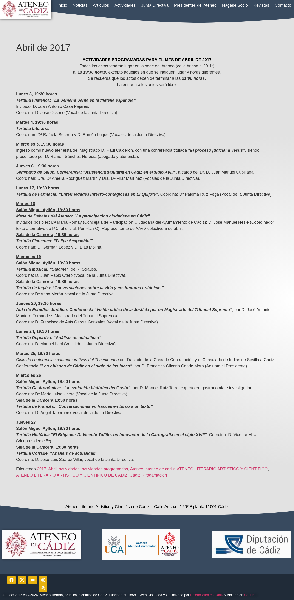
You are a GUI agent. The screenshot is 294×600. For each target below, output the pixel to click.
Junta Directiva (155, 5)
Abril (52, 469)
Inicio (62, 5)
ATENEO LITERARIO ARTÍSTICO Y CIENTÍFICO (222, 469)
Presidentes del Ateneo (195, 5)
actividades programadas (105, 469)
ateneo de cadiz (160, 469)
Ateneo (136, 469)
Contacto (283, 5)
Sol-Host (251, 595)
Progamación (155, 475)
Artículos (101, 5)
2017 (41, 469)
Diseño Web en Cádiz (206, 595)
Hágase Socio (235, 5)
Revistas (261, 5)
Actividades (125, 5)
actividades (69, 469)
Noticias (80, 5)
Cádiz (135, 475)
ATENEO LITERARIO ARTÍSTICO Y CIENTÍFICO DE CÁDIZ (71, 475)
